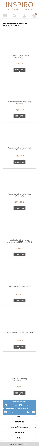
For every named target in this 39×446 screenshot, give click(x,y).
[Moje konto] (24, 16)
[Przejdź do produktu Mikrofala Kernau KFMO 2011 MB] (19, 320)
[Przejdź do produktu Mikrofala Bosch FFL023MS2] (19, 274)
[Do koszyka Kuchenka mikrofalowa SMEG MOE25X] (19, 162)
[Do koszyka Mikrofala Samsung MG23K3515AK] (19, 393)
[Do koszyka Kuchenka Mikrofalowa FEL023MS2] (19, 70)
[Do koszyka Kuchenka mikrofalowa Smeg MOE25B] (19, 116)
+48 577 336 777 (11, 412)
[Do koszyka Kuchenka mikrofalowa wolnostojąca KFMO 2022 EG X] (19, 254)
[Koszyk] (34, 15)
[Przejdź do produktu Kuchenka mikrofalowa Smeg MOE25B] (19, 89)
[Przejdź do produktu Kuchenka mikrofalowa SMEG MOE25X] (19, 135)
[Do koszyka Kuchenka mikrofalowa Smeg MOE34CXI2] (19, 208)
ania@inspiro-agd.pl (10, 405)
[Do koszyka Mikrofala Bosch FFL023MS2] (19, 300)
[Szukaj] (15, 15)
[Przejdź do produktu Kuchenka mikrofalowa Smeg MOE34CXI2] (19, 182)
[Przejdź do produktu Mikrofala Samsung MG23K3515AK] (19, 366)
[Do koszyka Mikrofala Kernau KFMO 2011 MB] (19, 347)
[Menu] (5, 16)
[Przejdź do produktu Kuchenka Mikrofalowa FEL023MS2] (19, 43)
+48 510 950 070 (24, 405)
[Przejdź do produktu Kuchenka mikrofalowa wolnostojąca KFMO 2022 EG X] (19, 228)
